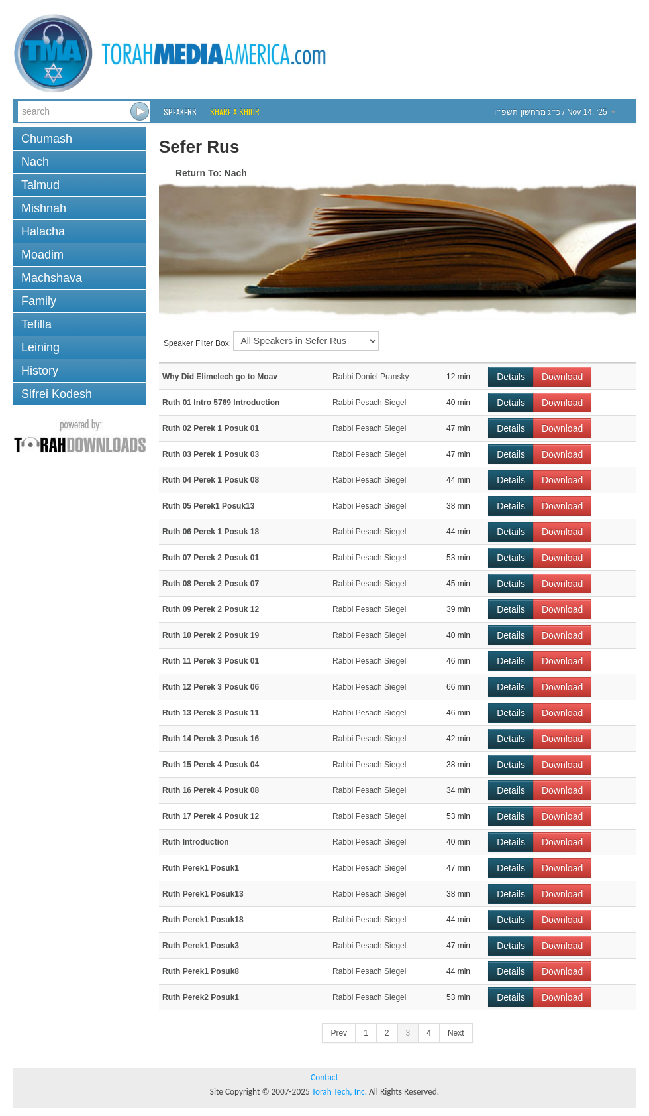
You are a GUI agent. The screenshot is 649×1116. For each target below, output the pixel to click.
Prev (338, 1033)
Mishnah (43, 208)
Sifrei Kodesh (56, 394)
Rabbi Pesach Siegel (369, 402)
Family (38, 301)
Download (562, 376)
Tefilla (36, 324)
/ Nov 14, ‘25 (555, 112)
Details (511, 376)
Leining (40, 347)
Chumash (46, 138)
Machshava (51, 277)
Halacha (43, 231)
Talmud (40, 185)
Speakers (180, 111)
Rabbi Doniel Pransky (370, 376)
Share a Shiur (235, 111)
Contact (324, 1077)
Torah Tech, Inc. (339, 1091)
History (39, 370)
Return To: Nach (211, 173)
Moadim (42, 254)
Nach (35, 161)
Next (456, 1033)
